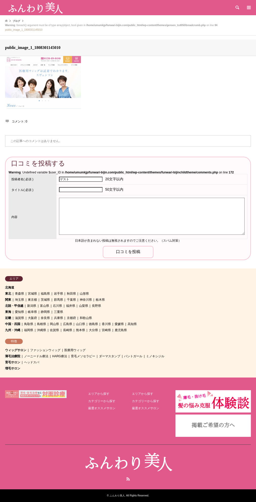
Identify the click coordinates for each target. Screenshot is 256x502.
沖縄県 (41, 330)
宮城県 (32, 293)
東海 (8, 312)
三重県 (58, 312)
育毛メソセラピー (83, 356)
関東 (8, 299)
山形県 (84, 293)
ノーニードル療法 (36, 356)
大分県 (93, 330)
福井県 (70, 306)
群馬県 (58, 299)
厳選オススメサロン (101, 408)
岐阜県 (32, 312)
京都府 (71, 318)
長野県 (96, 306)
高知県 (132, 324)
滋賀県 (19, 318)
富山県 (44, 306)
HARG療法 (59, 356)
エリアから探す (98, 394)
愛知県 (19, 312)
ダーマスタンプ (109, 356)
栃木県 (100, 299)
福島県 (45, 293)
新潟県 (31, 306)
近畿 (8, 318)
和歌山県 (86, 318)
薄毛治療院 (12, 356)
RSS (128, 479)
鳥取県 (28, 324)
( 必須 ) (22, 179)
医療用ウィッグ (75, 350)
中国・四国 (12, 324)
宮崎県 (106, 330)
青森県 (19, 293)
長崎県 (67, 330)
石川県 (57, 306)
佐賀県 (54, 330)
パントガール (133, 356)
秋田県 (71, 293)
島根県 (41, 324)
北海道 (9, 287)
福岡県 (28, 330)
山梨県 (83, 306)
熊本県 (80, 330)
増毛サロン (12, 368)
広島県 (67, 324)
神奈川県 (86, 299)
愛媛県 (119, 324)
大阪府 (32, 318)
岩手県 (58, 293)
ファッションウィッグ (45, 350)
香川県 (106, 324)
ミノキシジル (155, 356)
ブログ (16, 21)
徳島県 (93, 324)
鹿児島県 (121, 330)
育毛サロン (12, 362)
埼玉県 (19, 299)
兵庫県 (58, 318)
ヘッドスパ (31, 362)
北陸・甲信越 (14, 306)
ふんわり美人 (117, 495)
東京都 (32, 299)
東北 (8, 293)
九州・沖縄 (12, 330)
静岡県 (45, 312)
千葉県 (71, 299)
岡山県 (54, 324)
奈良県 (45, 318)
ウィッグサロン (15, 350)
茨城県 (45, 299)
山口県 (80, 324)
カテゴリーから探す (101, 401)
